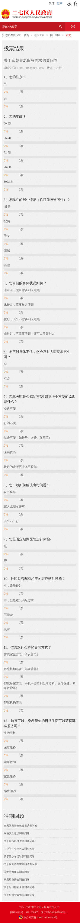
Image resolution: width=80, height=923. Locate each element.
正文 (68, 35)
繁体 (52, 3)
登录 (60, 3)
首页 (26, 35)
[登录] (60, 3)
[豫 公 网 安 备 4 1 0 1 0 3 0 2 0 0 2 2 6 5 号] (40, 917)
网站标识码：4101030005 (24, 912)
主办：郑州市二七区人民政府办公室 (39, 907)
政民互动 (39, 35)
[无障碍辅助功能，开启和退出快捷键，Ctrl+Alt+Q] (72, 3)
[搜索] (60, 26)
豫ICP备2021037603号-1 (54, 912)
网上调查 (55, 35)
